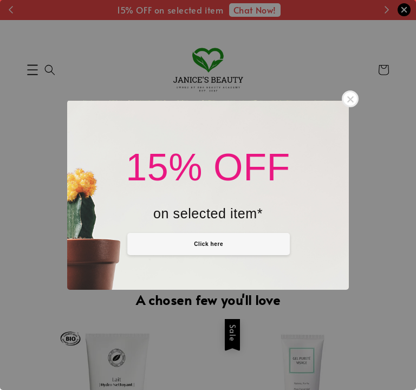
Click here (208, 244)
